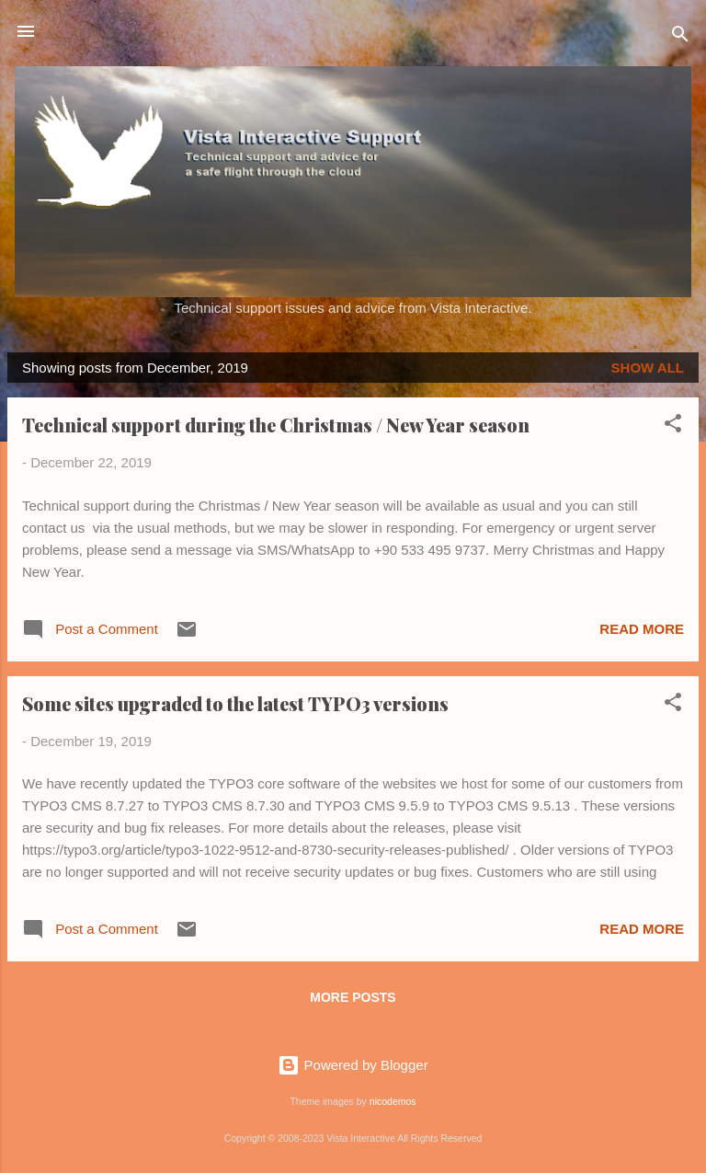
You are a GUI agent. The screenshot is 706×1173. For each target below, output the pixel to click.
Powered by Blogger (352, 1065)
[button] (673, 426)
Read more (641, 629)
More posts (352, 997)
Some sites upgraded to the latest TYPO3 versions (235, 703)
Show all (647, 367)
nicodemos (393, 1101)
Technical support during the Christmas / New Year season (276, 424)
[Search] (680, 37)
